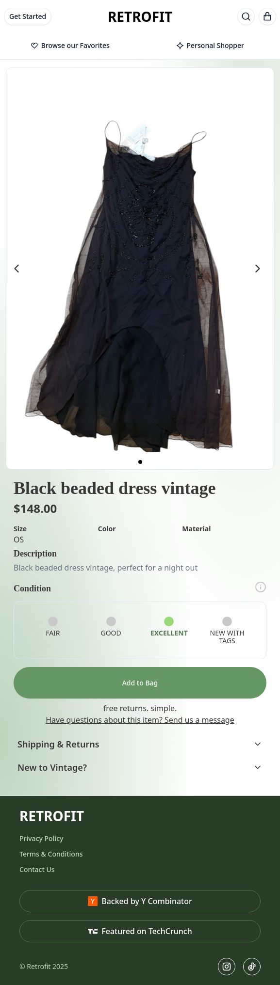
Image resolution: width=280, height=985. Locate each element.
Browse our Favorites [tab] (70, 45)
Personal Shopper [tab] (210, 45)
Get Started (27, 16)
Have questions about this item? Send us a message (140, 720)
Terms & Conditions (50, 853)
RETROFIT (140, 16)
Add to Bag (140, 682)
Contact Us (37, 869)
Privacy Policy (41, 838)
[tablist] (140, 46)
